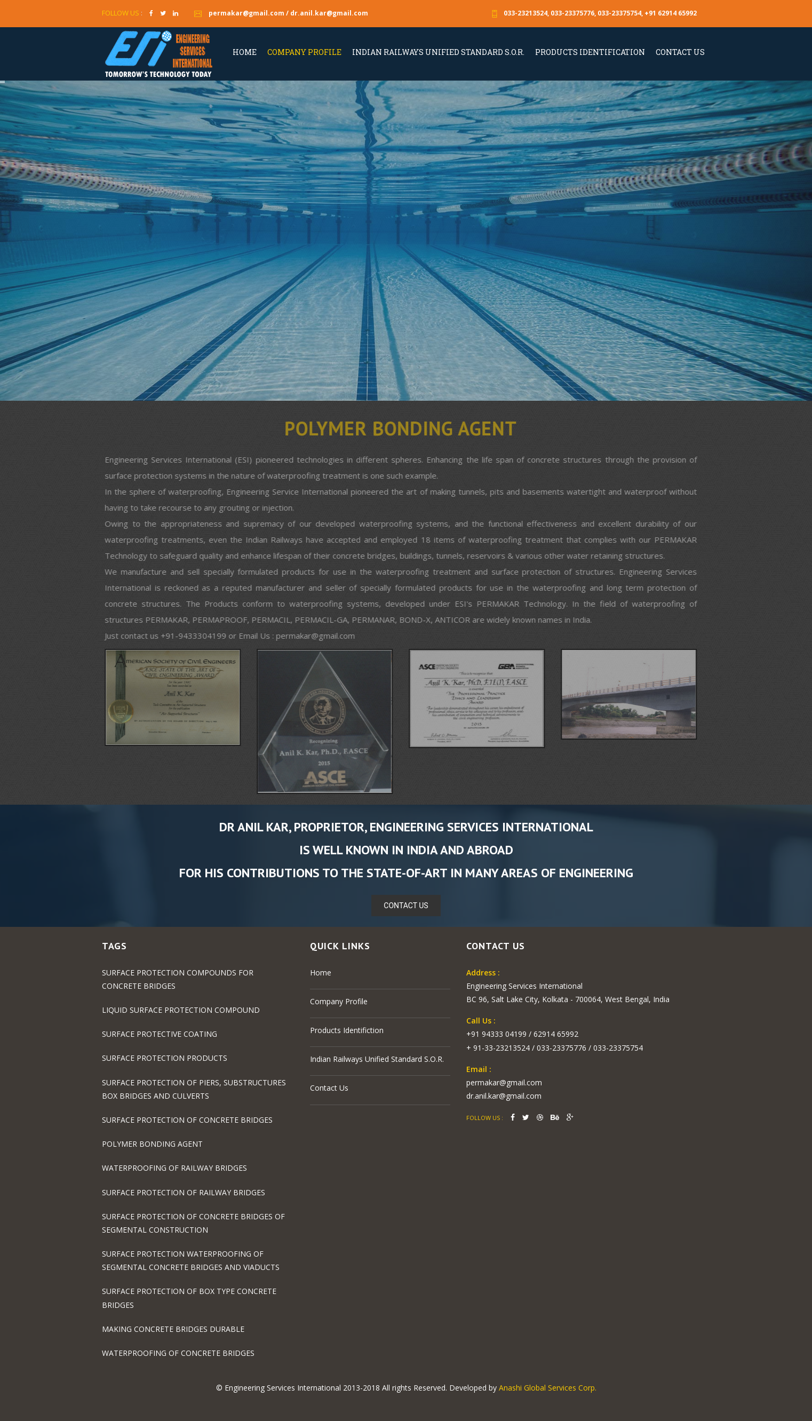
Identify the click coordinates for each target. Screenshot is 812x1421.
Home (245, 52)
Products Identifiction (347, 1030)
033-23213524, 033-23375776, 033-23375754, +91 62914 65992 (592, 13)
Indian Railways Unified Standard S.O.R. (438, 52)
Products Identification (590, 52)
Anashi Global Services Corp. (547, 1388)
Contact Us (680, 52)
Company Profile (304, 52)
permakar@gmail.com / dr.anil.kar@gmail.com (280, 13)
